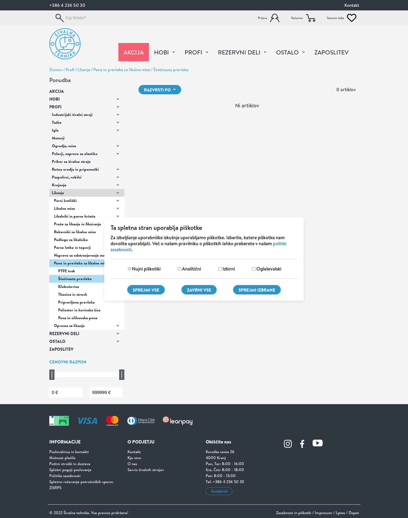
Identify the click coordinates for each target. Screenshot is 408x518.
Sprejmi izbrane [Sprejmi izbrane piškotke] (257, 290)
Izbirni (229, 269)
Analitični (191, 269)
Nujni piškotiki (146, 269)
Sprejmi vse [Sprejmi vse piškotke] (146, 290)
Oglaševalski (268, 269)
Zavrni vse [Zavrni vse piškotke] (199, 290)
